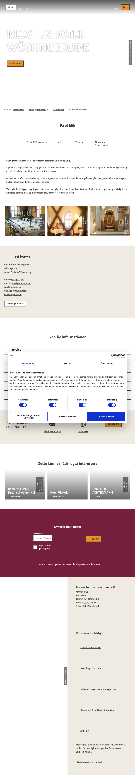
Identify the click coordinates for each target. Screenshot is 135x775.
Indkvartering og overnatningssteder (98, 689)
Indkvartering (58, 110)
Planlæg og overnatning (38, 110)
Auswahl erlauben (67, 417)
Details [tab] (67, 363)
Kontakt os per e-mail (90, 647)
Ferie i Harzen (18, 110)
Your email (37, 534)
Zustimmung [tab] (28, 363)
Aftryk (99, 762)
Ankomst (84, 731)
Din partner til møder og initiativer (97, 710)
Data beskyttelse (85, 762)
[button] (116, 7)
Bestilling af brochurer (91, 668)
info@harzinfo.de (91, 606)
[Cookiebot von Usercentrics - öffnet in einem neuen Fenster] (113, 356)
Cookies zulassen (106, 417)
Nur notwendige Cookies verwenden (29, 416)
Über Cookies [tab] (107, 363)
